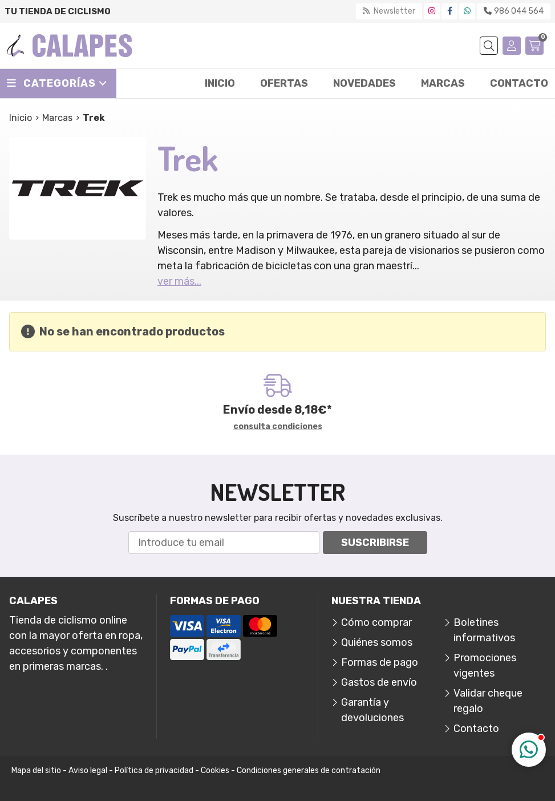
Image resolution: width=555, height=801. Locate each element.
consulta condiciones (277, 426)
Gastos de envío (379, 682)
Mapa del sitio (36, 770)
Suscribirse (375, 542)
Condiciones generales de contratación (308, 770)
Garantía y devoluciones (372, 710)
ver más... (179, 281)
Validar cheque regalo (487, 701)
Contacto (476, 728)
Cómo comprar (376, 622)
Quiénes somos (376, 642)
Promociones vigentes (484, 665)
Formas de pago (379, 662)
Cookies (215, 770)
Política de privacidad (154, 770)
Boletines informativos (484, 630)
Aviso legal (87, 770)
